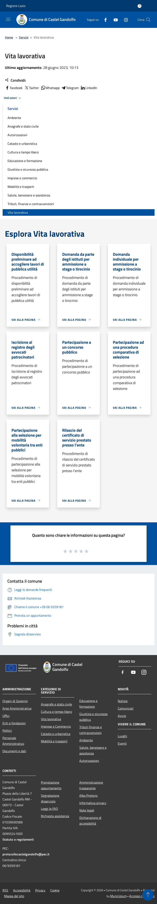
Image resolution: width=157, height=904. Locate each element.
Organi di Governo (15, 701)
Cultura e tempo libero (23, 152)
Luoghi (122, 736)
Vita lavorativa (18, 212)
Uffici (6, 715)
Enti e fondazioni (14, 723)
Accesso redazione (142, 896)
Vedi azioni (13, 98)
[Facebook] (104, 19)
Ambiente (14, 117)
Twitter (31, 87)
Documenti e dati (14, 751)
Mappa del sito (14, 896)
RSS (5, 890)
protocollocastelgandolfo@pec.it (25, 854)
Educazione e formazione (25, 160)
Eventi (122, 743)
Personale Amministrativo (13, 740)
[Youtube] (114, 19)
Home (9, 37)
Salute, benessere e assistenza (29, 195)
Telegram (70, 87)
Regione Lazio (15, 5)
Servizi (23, 37)
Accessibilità (21, 890)
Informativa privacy (92, 802)
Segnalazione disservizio (50, 798)
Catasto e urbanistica (22, 143)
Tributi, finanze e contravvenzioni (31, 203)
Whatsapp (50, 87)
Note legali (86, 810)
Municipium (118, 896)
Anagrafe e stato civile (23, 126)
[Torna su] (148, 895)
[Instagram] (124, 19)
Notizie (123, 701)
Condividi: (15, 80)
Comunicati (125, 708)
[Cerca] (148, 19)
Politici (7, 730)
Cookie (54, 890)
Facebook (13, 87)
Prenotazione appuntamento (51, 785)
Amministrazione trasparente (91, 785)
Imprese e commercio (22, 178)
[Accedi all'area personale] (139, 6)
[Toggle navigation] (8, 19)
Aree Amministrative (16, 708)
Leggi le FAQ (49, 808)
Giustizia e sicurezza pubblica (28, 169)
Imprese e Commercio (56, 726)
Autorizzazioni (17, 134)
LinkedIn (88, 87)
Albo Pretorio (88, 795)
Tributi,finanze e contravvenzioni (90, 730)
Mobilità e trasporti (21, 186)
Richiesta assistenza (55, 816)
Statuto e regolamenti (18, 839)
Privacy (40, 890)
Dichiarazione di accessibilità (90, 820)
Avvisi (122, 715)
